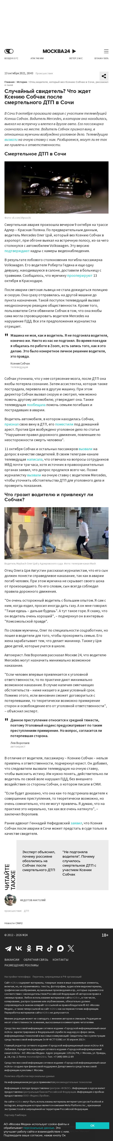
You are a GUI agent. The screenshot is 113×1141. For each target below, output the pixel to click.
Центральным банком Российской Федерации (49, 1092)
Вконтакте (18, 948)
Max (60, 948)
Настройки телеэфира (17, 977)
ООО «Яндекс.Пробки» (36, 1096)
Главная (9, 82)
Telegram (8, 948)
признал (11, 424)
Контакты (60, 960)
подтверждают (17, 251)
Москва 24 (56, 51)
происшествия (12, 911)
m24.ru (14, 983)
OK (92, 1126)
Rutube (39, 948)
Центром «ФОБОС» (60, 1088)
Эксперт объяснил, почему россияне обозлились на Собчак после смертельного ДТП (38, 861)
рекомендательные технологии (73, 1082)
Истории (22, 82)
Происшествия (44, 73)
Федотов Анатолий (32, 900)
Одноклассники (29, 948)
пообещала (36, 405)
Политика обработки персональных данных (29, 1076)
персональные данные (38, 1128)
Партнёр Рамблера (15, 1115)
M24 (25, 935)
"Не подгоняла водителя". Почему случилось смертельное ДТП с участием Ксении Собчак (79, 863)
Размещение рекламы (21, 965)
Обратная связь (36, 960)
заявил (76, 823)
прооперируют (79, 275)
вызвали (11, 139)
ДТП (26, 911)
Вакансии (11, 960)
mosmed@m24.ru (36, 1057)
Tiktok (50, 948)
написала (35, 459)
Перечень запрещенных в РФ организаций (57, 977)
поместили (64, 424)
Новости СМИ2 (13, 923)
